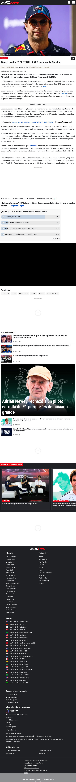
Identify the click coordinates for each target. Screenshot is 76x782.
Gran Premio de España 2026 (16, 661)
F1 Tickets (43, 770)
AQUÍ (55, 199)
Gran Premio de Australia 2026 (17, 622)
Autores (26, 760)
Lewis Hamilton (11, 557)
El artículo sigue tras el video (38, 104)
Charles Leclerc (10, 559)
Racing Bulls (43, 578)
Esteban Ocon (10, 591)
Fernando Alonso (11, 594)
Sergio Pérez (10, 612)
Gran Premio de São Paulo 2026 (17, 675)
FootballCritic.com (45, 751)
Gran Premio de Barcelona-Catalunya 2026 (21, 643)
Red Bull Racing (44, 580)
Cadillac (33, 294)
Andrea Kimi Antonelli (12, 583)
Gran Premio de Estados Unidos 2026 (19, 669)
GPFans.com (10, 753)
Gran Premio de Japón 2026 (16, 627)
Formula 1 (4, 58)
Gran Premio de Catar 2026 (16, 680)
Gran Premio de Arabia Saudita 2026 (19, 632)
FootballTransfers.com (13, 751)
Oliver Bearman (11, 588)
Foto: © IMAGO (5, 54)
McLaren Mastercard (45, 572)
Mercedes (33, 146)
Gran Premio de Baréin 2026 (16, 630)
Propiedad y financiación (31, 770)
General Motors (52, 294)
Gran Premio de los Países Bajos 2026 (19, 656)
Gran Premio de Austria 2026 (16, 645)
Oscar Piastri (10, 565)
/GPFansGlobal (12, 702)
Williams (41, 583)
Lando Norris (10, 562)
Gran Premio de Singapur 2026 (17, 667)
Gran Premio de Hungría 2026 (16, 653)
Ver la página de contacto (13, 741)
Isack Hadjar (10, 572)
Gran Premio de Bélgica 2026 (16, 651)
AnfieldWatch (43, 753)
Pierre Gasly (9, 570)
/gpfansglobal (11, 694)
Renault (65, 93)
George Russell (10, 586)
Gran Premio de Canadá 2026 (16, 637)
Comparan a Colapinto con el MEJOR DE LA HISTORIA (32, 122)
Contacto (36, 760)
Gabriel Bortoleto (11, 604)
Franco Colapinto (11, 567)
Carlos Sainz (10, 580)
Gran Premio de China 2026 (16, 624)
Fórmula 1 (5, 294)
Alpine (41, 557)
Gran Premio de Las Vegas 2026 (17, 677)
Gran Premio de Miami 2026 (16, 635)
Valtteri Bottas (10, 610)
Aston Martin (43, 559)
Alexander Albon (11, 578)
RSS (31, 760)
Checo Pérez (23, 294)
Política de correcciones (31, 768)
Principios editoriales (30, 765)
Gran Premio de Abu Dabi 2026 (17, 683)
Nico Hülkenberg (11, 607)
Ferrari (45, 86)
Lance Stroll (9, 596)
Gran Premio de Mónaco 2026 (16, 640)
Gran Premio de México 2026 (16, 672)
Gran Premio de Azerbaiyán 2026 (17, 664)
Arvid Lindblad (10, 602)
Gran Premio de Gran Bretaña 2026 (18, 648)
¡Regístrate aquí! (17, 206)
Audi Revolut (43, 562)
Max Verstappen (11, 575)
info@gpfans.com (11, 730)
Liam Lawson (10, 599)
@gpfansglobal (11, 697)
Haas (40, 570)
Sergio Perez (44, 760)
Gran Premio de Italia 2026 (15, 659)
